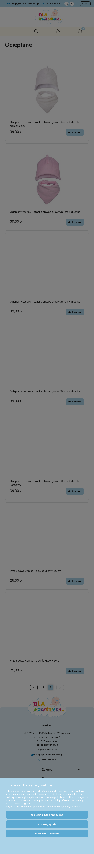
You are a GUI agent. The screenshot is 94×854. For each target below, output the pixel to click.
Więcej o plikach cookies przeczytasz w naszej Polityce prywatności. (43, 806)
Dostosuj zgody (47, 824)
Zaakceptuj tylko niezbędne (47, 815)
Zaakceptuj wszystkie (47, 833)
